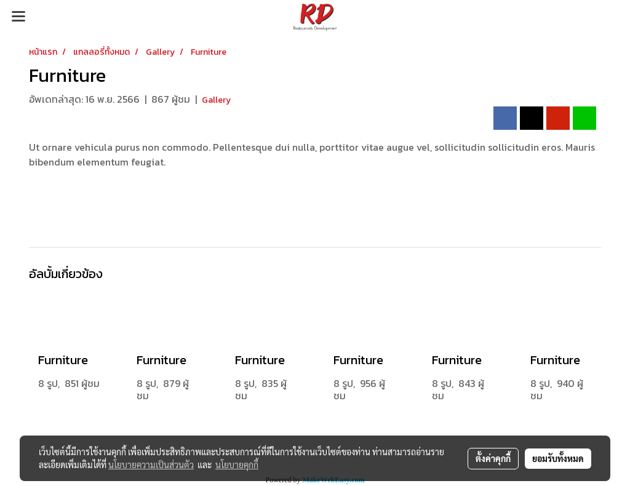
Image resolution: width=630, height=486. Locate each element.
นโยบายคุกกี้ (236, 464)
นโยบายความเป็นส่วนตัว (151, 464)
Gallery (216, 100)
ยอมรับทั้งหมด (558, 458)
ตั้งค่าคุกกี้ (493, 458)
